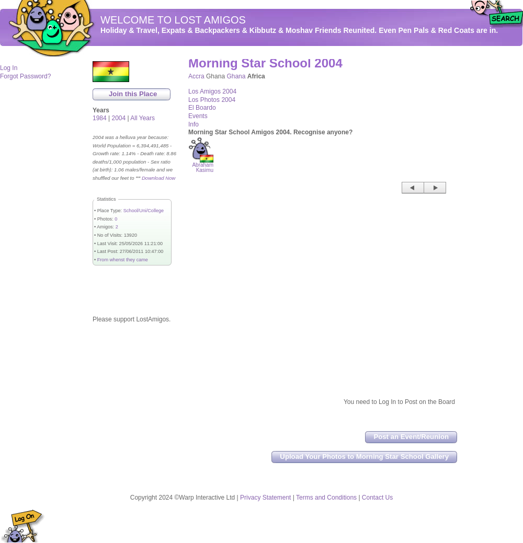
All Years (142, 118)
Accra (196, 76)
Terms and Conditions (326, 497)
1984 (100, 118)
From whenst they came (122, 259)
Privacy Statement (265, 497)
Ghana (235, 76)
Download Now (159, 178)
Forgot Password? (25, 76)
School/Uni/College (143, 210)
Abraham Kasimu (202, 165)
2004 (119, 118)
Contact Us (377, 497)
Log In (8, 68)
